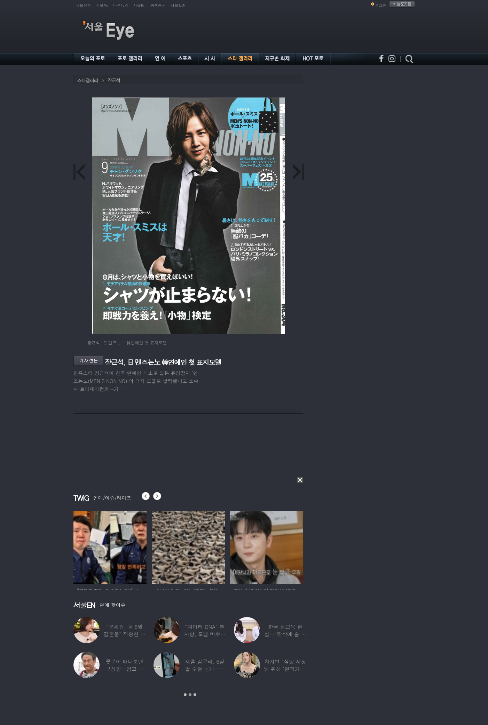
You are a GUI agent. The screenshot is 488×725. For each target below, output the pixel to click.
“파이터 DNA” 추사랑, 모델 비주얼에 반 (204, 634)
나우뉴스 (120, 5)
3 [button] (195, 694)
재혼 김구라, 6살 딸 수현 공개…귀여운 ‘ (205, 669)
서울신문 (83, 5)
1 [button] (185, 694)
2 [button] (190, 694)
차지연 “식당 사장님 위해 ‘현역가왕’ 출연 (285, 669)
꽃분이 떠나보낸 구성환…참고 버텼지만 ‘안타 (124, 669)
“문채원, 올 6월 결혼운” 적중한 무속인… (124, 634)
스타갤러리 (87, 80)
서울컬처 (178, 5)
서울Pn (102, 5)
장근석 (114, 80)
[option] (110, 546)
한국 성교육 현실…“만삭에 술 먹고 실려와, (285, 634)
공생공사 (158, 5)
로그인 (381, 5)
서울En (139, 5)
